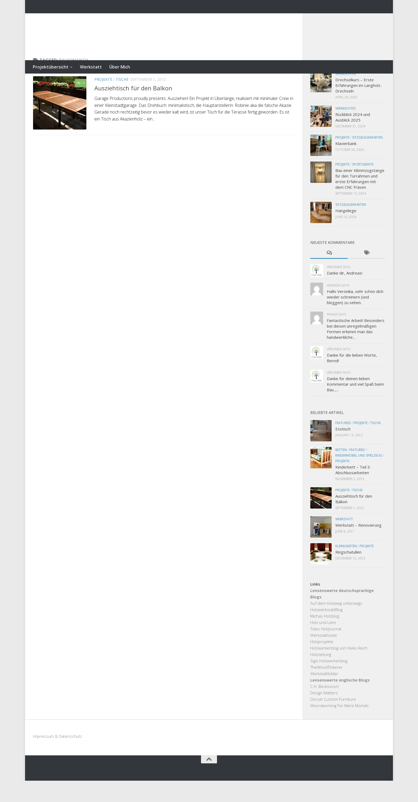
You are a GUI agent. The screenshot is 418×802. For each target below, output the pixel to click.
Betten (341, 471)
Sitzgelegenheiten (367, 158)
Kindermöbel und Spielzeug (358, 476)
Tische (122, 100)
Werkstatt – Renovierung (358, 546)
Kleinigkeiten (346, 567)
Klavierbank (345, 164)
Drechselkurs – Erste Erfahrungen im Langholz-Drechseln (358, 106)
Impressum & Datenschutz (57, 757)
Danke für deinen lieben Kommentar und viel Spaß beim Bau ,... (355, 405)
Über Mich (119, 67)
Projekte (103, 100)
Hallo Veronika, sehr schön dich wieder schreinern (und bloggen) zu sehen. (355, 318)
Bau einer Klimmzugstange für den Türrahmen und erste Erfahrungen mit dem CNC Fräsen (359, 200)
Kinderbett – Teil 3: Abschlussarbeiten (353, 491)
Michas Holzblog (324, 637)
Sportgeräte (362, 185)
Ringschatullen (348, 573)
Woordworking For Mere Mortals (339, 727)
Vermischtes (345, 95)
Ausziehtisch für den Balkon (133, 109)
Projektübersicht (51, 67)
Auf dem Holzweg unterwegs (336, 624)
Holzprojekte (321, 663)
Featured (343, 444)
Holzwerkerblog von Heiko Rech (338, 669)
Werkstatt (91, 67)
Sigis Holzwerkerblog (328, 682)
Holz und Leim (323, 643)
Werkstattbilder (324, 695)
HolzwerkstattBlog (326, 631)
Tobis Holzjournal (325, 650)
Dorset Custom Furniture (333, 720)
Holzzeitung (320, 675)
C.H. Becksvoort (324, 707)
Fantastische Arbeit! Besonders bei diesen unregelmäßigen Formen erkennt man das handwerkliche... (355, 350)
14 (81, 104)
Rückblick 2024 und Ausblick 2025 (352, 138)
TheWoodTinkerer (326, 688)
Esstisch (343, 450)
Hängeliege (345, 232)
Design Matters (324, 714)
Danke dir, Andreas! (344, 294)
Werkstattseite (323, 656)
